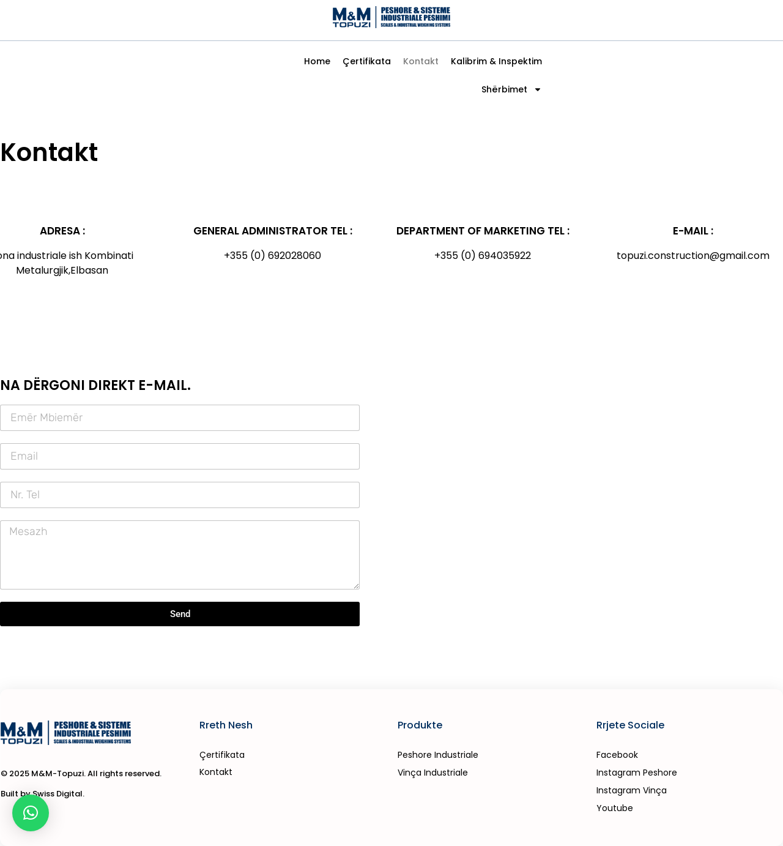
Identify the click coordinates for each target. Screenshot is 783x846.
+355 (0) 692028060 (272, 256)
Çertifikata (367, 61)
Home (317, 61)
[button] (30, 813)
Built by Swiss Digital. (42, 793)
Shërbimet (511, 89)
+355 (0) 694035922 (482, 256)
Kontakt (421, 61)
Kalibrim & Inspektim (496, 61)
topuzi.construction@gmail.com (693, 256)
